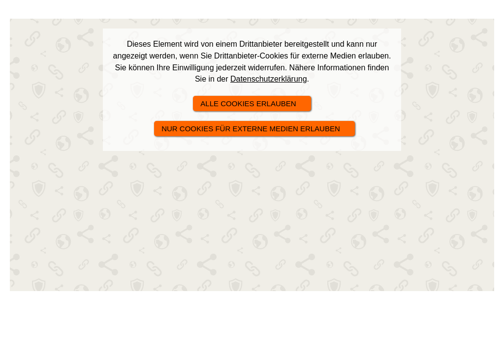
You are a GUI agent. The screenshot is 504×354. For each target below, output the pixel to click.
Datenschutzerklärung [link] (268, 79)
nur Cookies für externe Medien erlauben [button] (250, 128)
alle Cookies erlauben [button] (248, 103)
